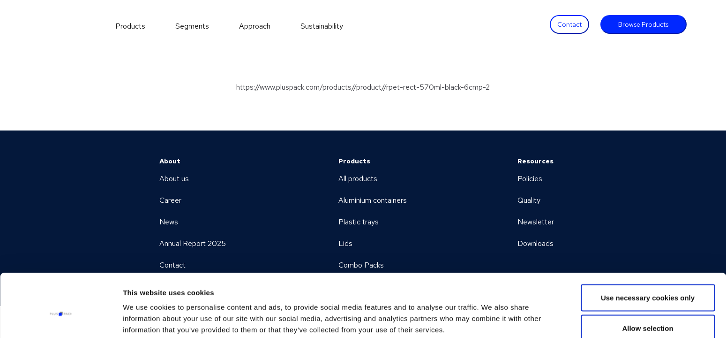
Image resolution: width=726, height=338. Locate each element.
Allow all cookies (648, 313)
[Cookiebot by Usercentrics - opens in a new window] (61, 320)
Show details (492, 314)
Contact (569, 24)
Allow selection (647, 282)
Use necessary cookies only (648, 251)
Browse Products (643, 24)
